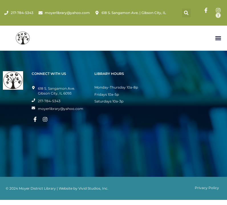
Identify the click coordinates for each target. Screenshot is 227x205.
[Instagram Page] (219, 10)
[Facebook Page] (207, 10)
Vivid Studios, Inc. (93, 188)
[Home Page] (22, 38)
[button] (186, 13)
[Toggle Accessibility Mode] (219, 15)
